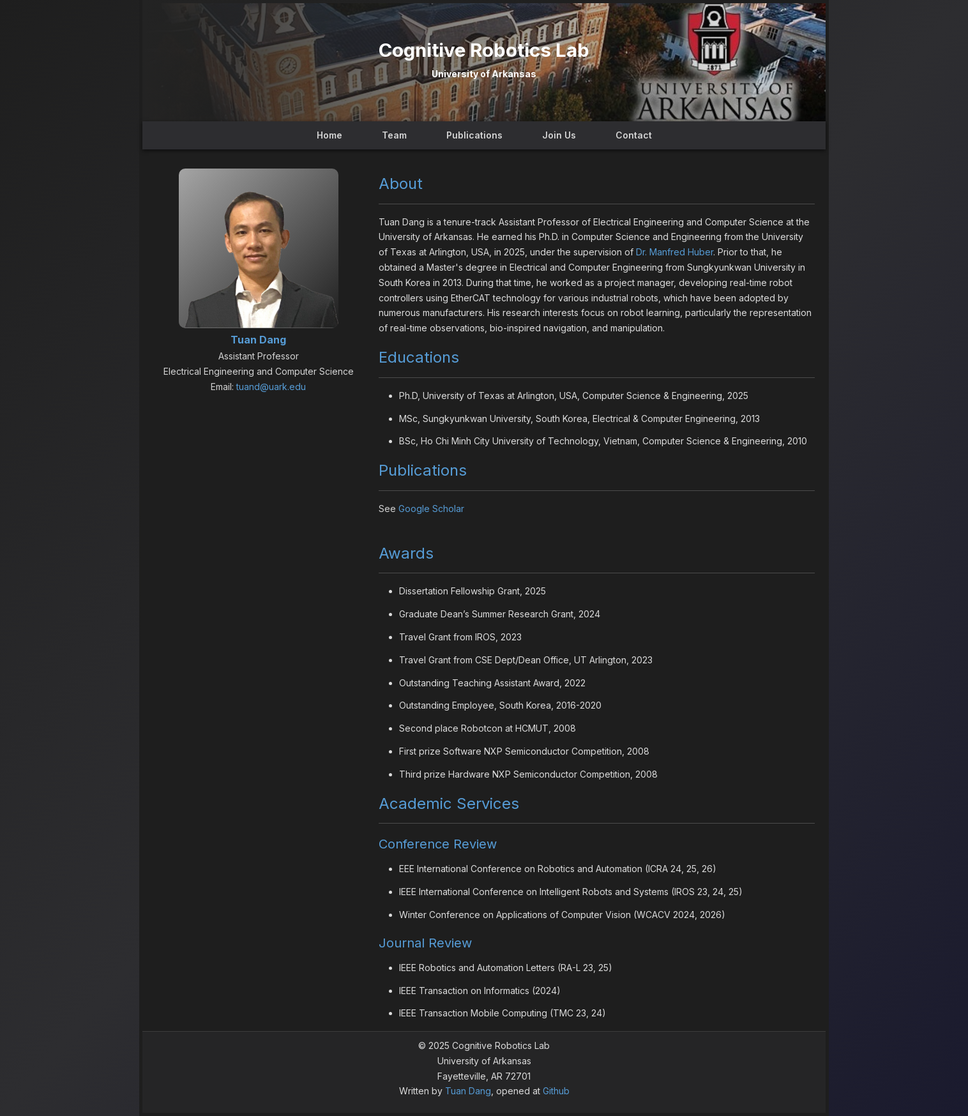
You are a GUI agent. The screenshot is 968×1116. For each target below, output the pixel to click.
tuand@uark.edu (271, 386)
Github (556, 1090)
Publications (474, 135)
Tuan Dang (468, 1090)
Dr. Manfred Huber (674, 251)
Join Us (559, 135)
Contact (634, 135)
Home (329, 135)
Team (394, 135)
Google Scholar (431, 508)
